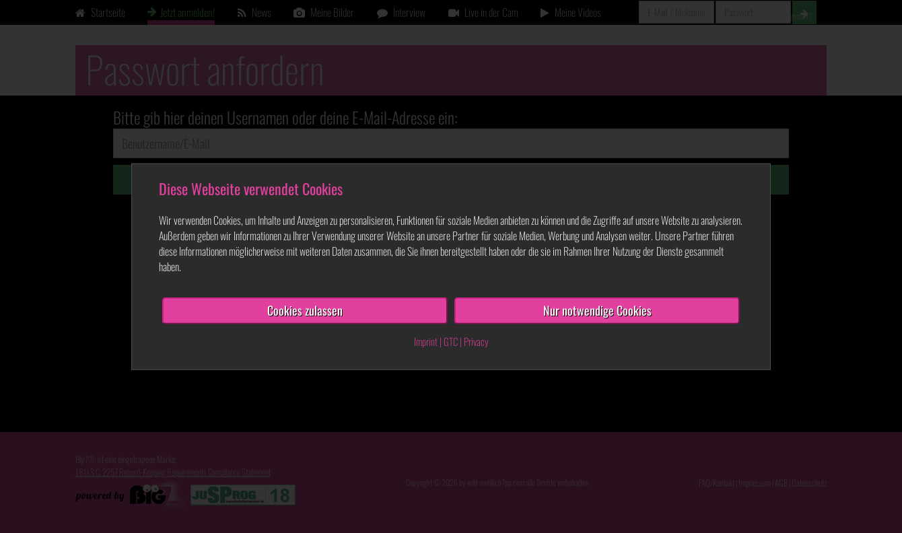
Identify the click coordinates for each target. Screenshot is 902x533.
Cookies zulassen (305, 310)
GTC (451, 341)
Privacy (476, 341)
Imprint (426, 341)
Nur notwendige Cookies (597, 310)
